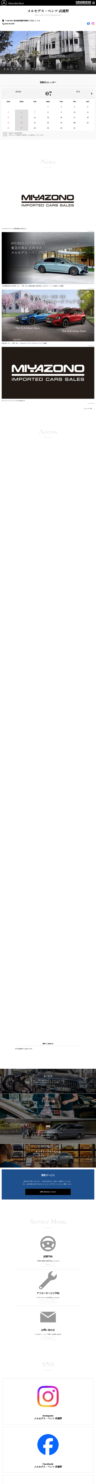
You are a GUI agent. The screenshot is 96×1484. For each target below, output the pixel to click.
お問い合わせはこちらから (48, 1192)
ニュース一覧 (88, 408)
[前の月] (4, 93)
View (48, 1087)
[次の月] (91, 93)
